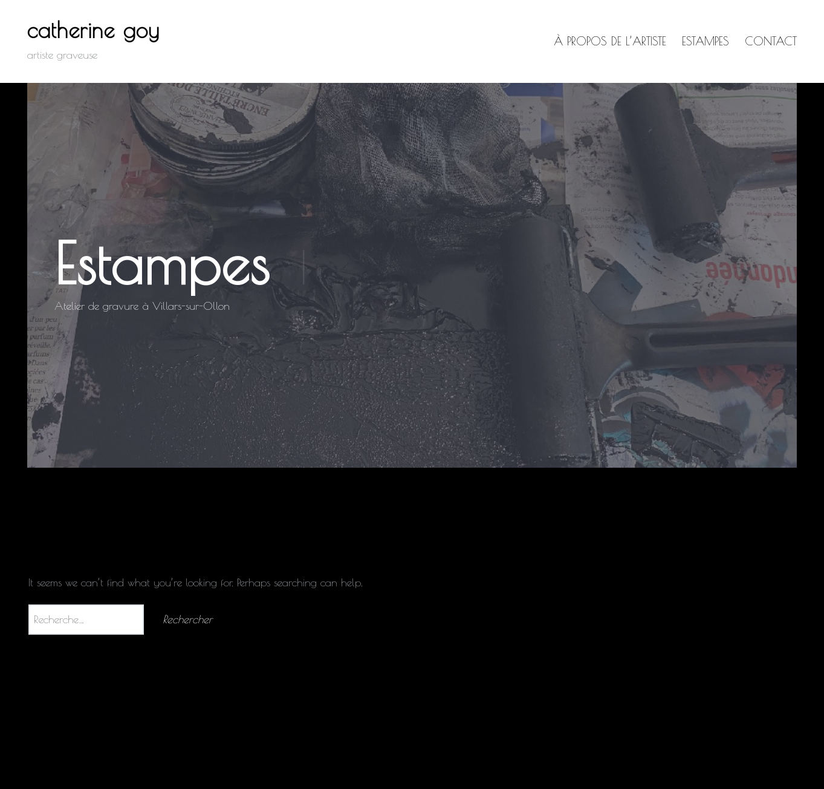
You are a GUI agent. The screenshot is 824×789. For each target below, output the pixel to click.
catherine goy (93, 29)
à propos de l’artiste (610, 41)
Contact (771, 41)
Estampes (705, 41)
